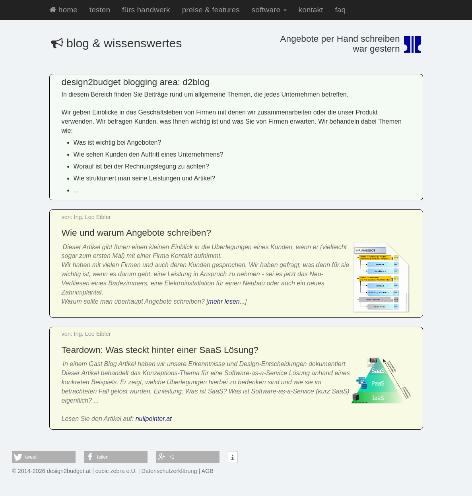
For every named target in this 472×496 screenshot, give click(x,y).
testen (99, 10)
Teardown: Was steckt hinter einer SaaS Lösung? (160, 350)
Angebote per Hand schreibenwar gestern (340, 43)
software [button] (269, 10)
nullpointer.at (154, 418)
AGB (208, 471)
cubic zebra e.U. (116, 471)
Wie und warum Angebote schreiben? (137, 232)
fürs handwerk (146, 10)
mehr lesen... (226, 301)
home (63, 10)
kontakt (311, 10)
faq (340, 10)
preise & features (211, 10)
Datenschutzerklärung (169, 471)
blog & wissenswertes (116, 43)
